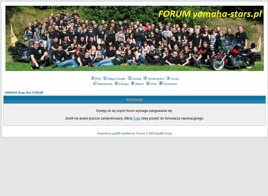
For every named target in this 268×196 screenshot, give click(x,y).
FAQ (96, 78)
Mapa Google (115, 78)
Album (137, 83)
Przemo (140, 133)
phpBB (116, 133)
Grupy (173, 78)
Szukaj (134, 78)
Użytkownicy (154, 78)
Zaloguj (122, 83)
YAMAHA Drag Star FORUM (23, 92)
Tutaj (136, 118)
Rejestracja (102, 83)
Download (168, 83)
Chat (151, 83)
